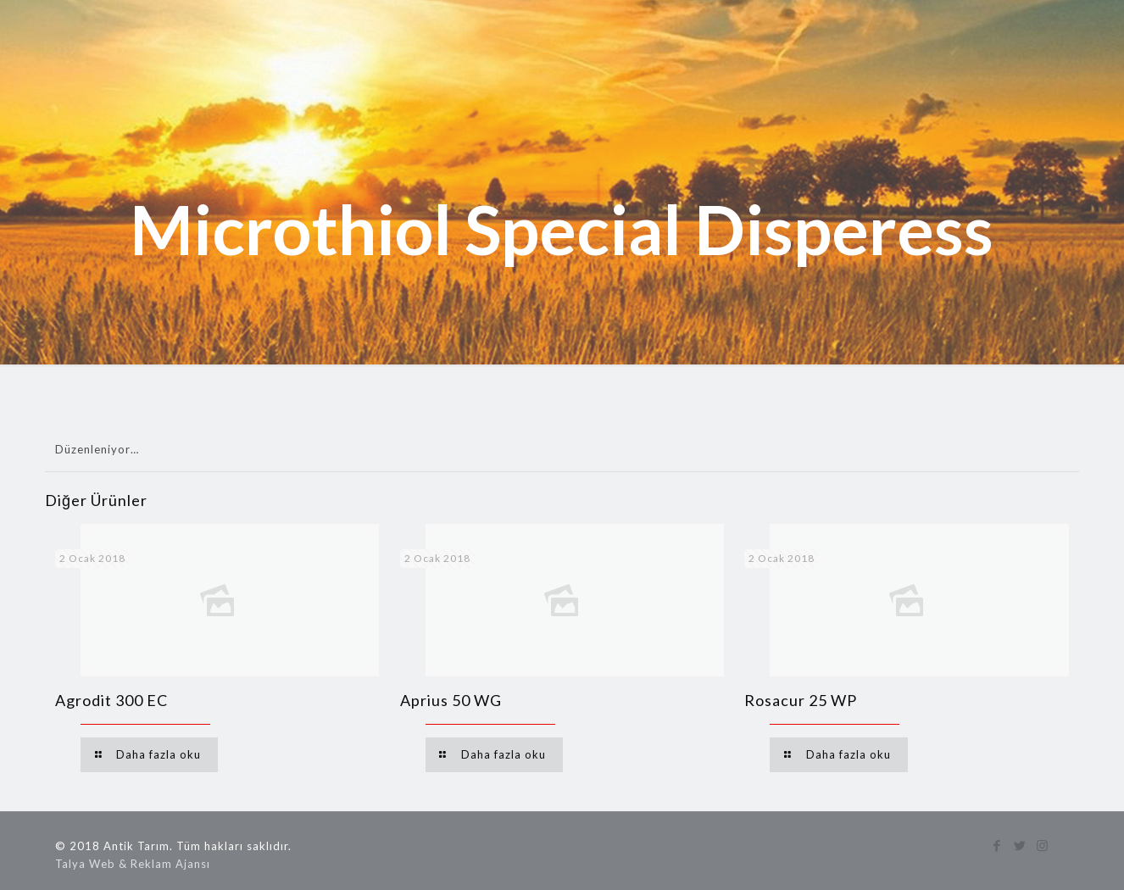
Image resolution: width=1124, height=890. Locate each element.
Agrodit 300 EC (111, 700)
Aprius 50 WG (451, 700)
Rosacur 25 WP (800, 700)
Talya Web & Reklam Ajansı (132, 864)
